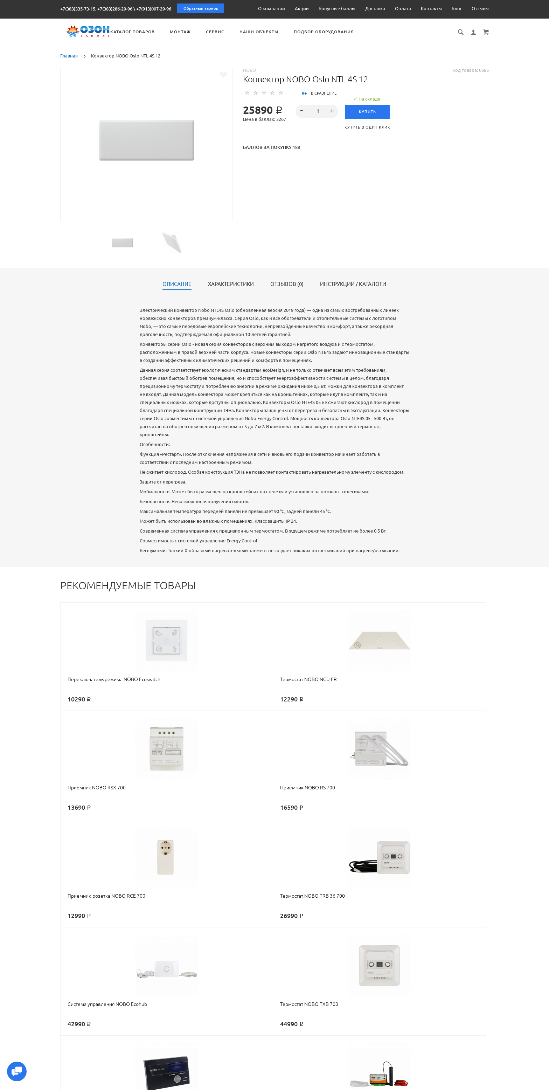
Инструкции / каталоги (353, 283)
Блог (457, 8)
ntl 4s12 (368, 953)
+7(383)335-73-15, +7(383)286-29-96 (96, 8)
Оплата (403, 8)
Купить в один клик (369, 126)
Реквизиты (333, 1083)
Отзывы (480, 8)
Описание (177, 283)
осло (323, 953)
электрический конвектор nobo (268, 953)
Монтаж (221, 31)
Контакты (431, 8)
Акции (302, 8)
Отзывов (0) (287, 283)
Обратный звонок (200, 8)
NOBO (249, 69)
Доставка (375, 8)
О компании (271, 8)
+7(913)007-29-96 (153, 8)
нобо (117, 953)
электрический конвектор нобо (197, 953)
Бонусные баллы (337, 8)
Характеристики (231, 283)
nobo (104, 953)
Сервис (256, 31)
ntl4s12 (339, 953)
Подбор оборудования (365, 31)
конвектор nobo (78, 953)
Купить (369, 111)
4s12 (353, 953)
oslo (310, 953)
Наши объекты (300, 31)
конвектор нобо (143, 953)
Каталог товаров (173, 31)
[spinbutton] (317, 110)
